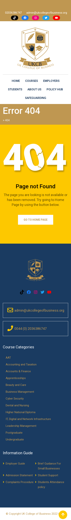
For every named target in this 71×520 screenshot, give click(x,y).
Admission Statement (19, 475)
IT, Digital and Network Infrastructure (28, 419)
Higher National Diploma (20, 412)
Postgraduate (14, 432)
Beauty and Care (16, 385)
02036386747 (14, 12)
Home (16, 81)
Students (15, 89)
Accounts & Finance (18, 371)
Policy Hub (55, 89)
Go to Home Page (36, 219)
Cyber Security (15, 398)
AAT (8, 357)
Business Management (20, 391)
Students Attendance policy (51, 484)
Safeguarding (35, 98)
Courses (31, 81)
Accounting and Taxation (21, 364)
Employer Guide (15, 463)
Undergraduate (15, 439)
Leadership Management (21, 426)
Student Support (48, 475)
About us (34, 89)
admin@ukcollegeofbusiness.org (46, 12)
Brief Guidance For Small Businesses (49, 466)
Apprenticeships (16, 378)
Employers (51, 81)
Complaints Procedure (20, 482)
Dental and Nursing (17, 405)
